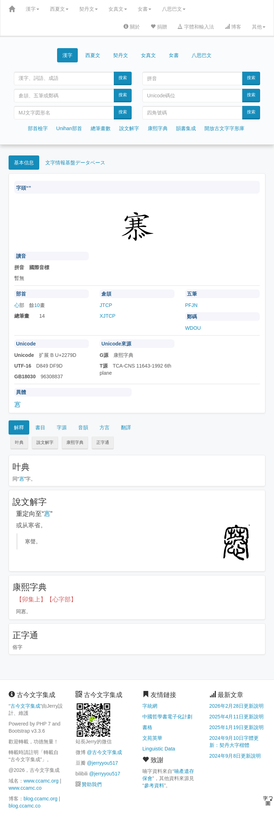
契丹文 (88, 9)
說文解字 (129, 128)
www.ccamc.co (25, 788)
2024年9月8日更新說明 (235, 756)
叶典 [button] (19, 442)
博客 (233, 27)
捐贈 (159, 27)
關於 (131, 27)
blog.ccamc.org (40, 798)
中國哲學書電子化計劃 (167, 716)
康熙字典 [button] (74, 442)
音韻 (83, 427)
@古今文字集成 (104, 752)
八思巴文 (174, 9)
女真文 (117, 9)
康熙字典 (158, 128)
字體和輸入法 (196, 27)
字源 (62, 427)
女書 (144, 9)
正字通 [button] (102, 442)
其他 (258, 27)
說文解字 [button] (45, 442)
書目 (40, 427)
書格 (147, 727)
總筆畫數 (101, 128)
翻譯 (126, 427)
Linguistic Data (158, 749)
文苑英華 (152, 738)
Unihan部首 (69, 128)
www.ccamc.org (41, 781)
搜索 (122, 77)
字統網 (149, 706)
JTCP (106, 305)
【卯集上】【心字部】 (46, 599)
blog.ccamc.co (24, 806)
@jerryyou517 (102, 763)
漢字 (32, 9)
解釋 (19, 427)
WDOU (193, 328)
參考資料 (154, 785)
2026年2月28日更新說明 (236, 706)
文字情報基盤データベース (75, 162)
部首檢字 (38, 128)
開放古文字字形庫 (224, 128)
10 (37, 305)
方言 (105, 427)
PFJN (191, 305)
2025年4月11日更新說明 (236, 716)
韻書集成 (186, 128)
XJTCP (107, 316)
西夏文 (59, 9)
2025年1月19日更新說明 (236, 727)
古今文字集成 (25, 706)
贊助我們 (92, 784)
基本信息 (24, 162)
